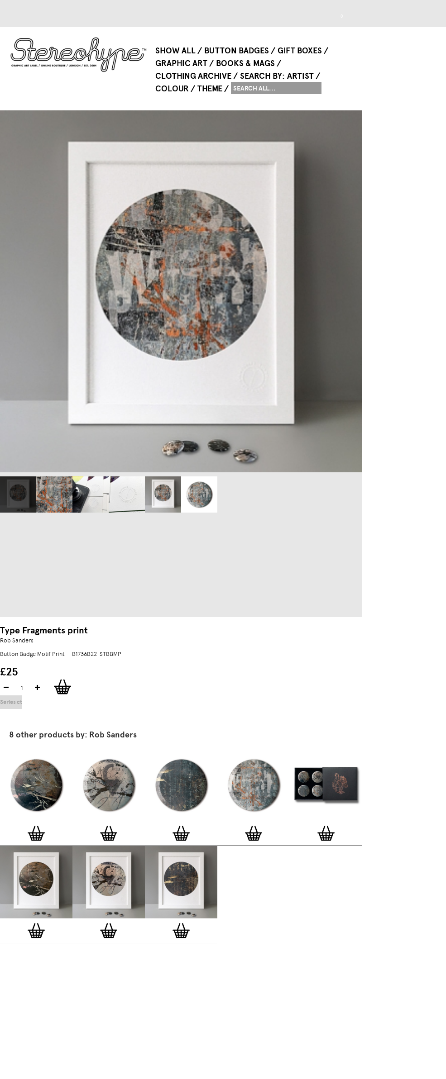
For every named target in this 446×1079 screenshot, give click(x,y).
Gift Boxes (300, 51)
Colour (172, 89)
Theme (209, 89)
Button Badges (236, 51)
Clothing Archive (193, 76)
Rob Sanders (17, 640)
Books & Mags (245, 63)
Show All (175, 51)
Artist (300, 76)
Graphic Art (181, 63)
